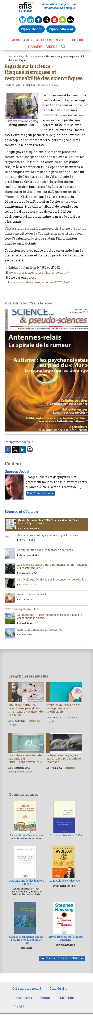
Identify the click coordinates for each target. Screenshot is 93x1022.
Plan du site (58, 988)
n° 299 (30, 303)
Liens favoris (22, 998)
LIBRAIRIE (35, 47)
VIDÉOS (51, 47)
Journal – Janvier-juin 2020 (65, 835)
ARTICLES (43, 40)
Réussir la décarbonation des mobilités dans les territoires (26, 837)
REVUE (60, 40)
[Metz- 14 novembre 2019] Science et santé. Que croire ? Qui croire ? (48, 522)
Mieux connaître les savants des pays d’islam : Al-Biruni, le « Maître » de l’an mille (26, 710)
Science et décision (47, 84)
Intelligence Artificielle (20, 771)
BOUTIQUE (76, 40)
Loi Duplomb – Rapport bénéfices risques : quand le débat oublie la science (49, 616)
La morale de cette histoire (64, 880)
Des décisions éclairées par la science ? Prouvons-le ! (51, 579)
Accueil (12, 56)
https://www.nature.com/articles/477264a (36, 282)
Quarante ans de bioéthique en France (26, 882)
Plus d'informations (38, 493)
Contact (46, 998)
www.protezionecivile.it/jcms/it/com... (38, 272)
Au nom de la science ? (31, 594)
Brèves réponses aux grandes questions (65, 938)
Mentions (67, 998)
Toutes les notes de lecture (59, 958)
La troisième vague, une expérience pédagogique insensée (63, 758)
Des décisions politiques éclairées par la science (48, 535)
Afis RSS (18, 1007)
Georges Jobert (17, 471)
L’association (21, 40)
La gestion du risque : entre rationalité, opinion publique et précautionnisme (52, 566)
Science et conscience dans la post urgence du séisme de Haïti (26, 939)
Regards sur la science (31, 56)
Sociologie (69, 767)
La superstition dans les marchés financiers (45, 549)
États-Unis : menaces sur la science (39, 629)
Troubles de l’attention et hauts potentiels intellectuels (63, 708)
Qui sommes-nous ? (26, 988)
